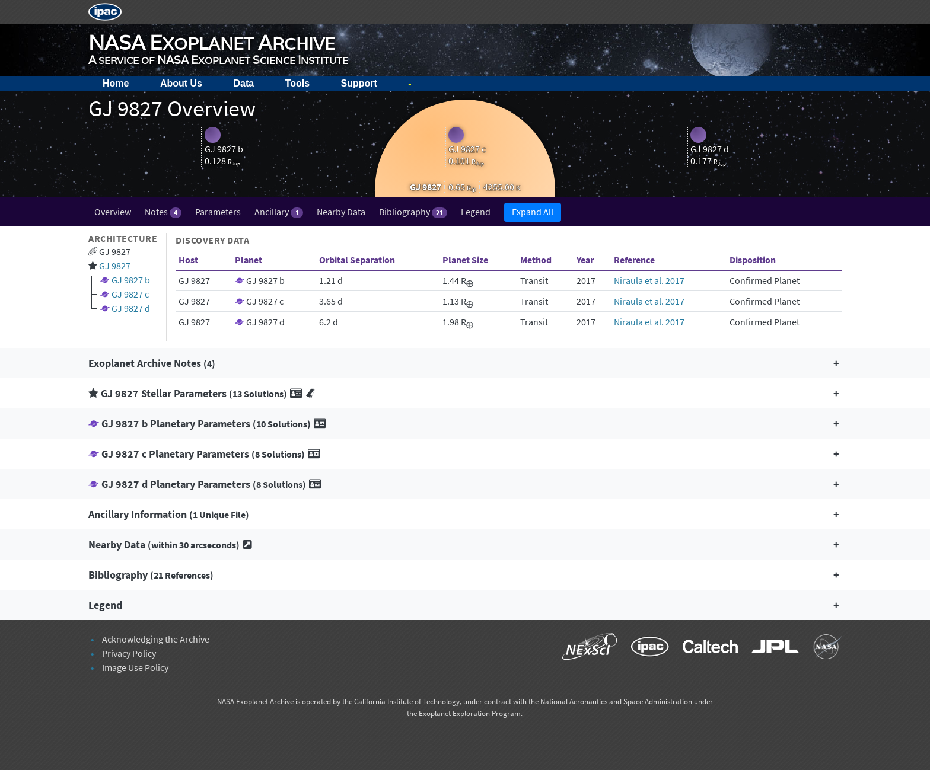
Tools (297, 83)
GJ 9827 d (131, 308)
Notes (163, 212)
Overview (112, 212)
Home (116, 83)
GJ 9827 (114, 265)
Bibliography (413, 212)
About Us (181, 83)
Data (243, 83)
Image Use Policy (135, 667)
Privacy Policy (129, 653)
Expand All (532, 212)
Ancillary (278, 212)
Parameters (218, 212)
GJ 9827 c (130, 294)
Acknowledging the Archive (155, 639)
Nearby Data (341, 212)
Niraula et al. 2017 (649, 280)
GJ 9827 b (131, 280)
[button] (465, 363)
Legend (476, 212)
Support (359, 83)
